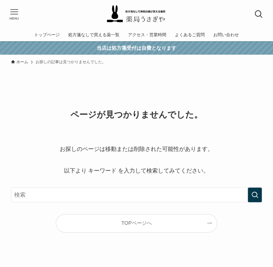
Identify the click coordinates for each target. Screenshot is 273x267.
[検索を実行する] (255, 194)
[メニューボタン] (14, 14)
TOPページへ (136, 223)
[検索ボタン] (259, 14)
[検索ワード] (136, 194)
